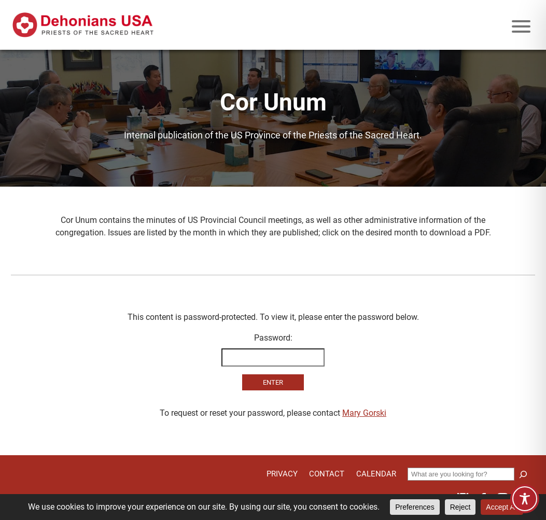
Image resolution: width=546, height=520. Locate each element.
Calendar (376, 474)
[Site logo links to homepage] (82, 24)
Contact (326, 474)
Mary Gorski (364, 413)
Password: (273, 350)
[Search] (523, 474)
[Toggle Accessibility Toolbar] (524, 498)
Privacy (282, 474)
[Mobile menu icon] (521, 26)
